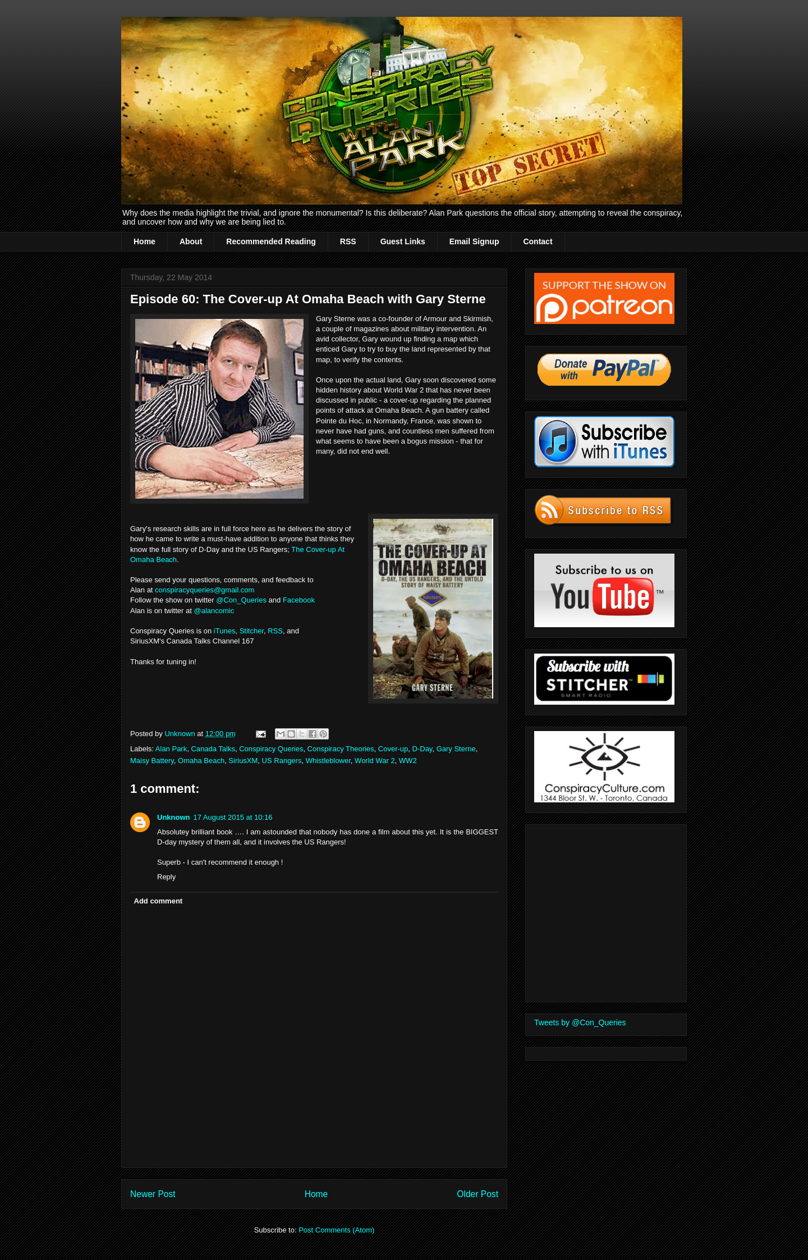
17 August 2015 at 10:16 (233, 817)
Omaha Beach (201, 760)
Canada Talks (213, 749)
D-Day (422, 749)
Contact (537, 241)
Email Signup (474, 241)
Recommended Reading (270, 241)
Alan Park (171, 749)
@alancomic (214, 610)
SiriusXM (243, 760)
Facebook (300, 600)
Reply (166, 877)
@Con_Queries (241, 600)
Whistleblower (328, 760)
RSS (348, 241)
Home (144, 241)
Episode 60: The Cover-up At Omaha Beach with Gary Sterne (308, 299)
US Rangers (282, 760)
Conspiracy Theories (340, 749)
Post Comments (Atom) (336, 1230)
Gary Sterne (456, 749)
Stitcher (252, 631)
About (191, 241)
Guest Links (402, 241)
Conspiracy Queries (271, 749)
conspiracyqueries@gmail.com (204, 590)
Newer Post (153, 1194)
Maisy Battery (152, 760)
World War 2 (375, 760)
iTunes (225, 631)
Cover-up (393, 749)
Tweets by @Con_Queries (580, 1022)
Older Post (477, 1194)
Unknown (173, 817)
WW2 (408, 760)
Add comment (158, 901)
